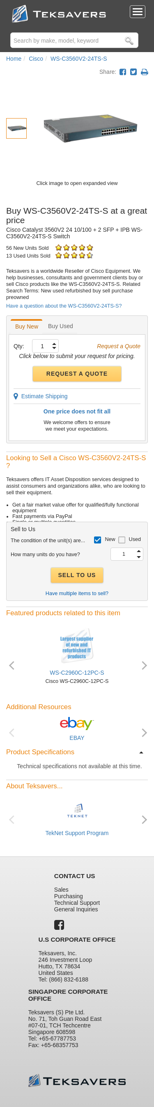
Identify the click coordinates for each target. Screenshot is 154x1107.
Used (135, 539)
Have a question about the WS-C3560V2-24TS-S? (64, 306)
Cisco (36, 58)
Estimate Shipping (41, 396)
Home (13, 58)
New (110, 539)
